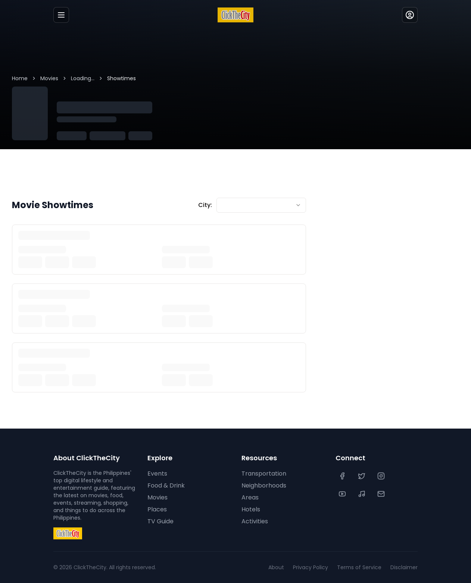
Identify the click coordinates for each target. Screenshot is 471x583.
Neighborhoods (263, 485)
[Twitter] (362, 476)
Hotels (250, 509)
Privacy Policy (310, 567)
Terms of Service (359, 567)
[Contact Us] (381, 494)
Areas (250, 497)
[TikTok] (362, 494)
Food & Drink (166, 485)
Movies (49, 78)
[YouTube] (343, 494)
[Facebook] (343, 476)
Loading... (82, 78)
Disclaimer (404, 567)
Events (157, 473)
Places (157, 509)
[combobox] (261, 205)
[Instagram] (381, 476)
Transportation (263, 473)
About (276, 567)
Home (20, 78)
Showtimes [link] (121, 78)
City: (205, 205)
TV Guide (160, 521)
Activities (254, 521)
